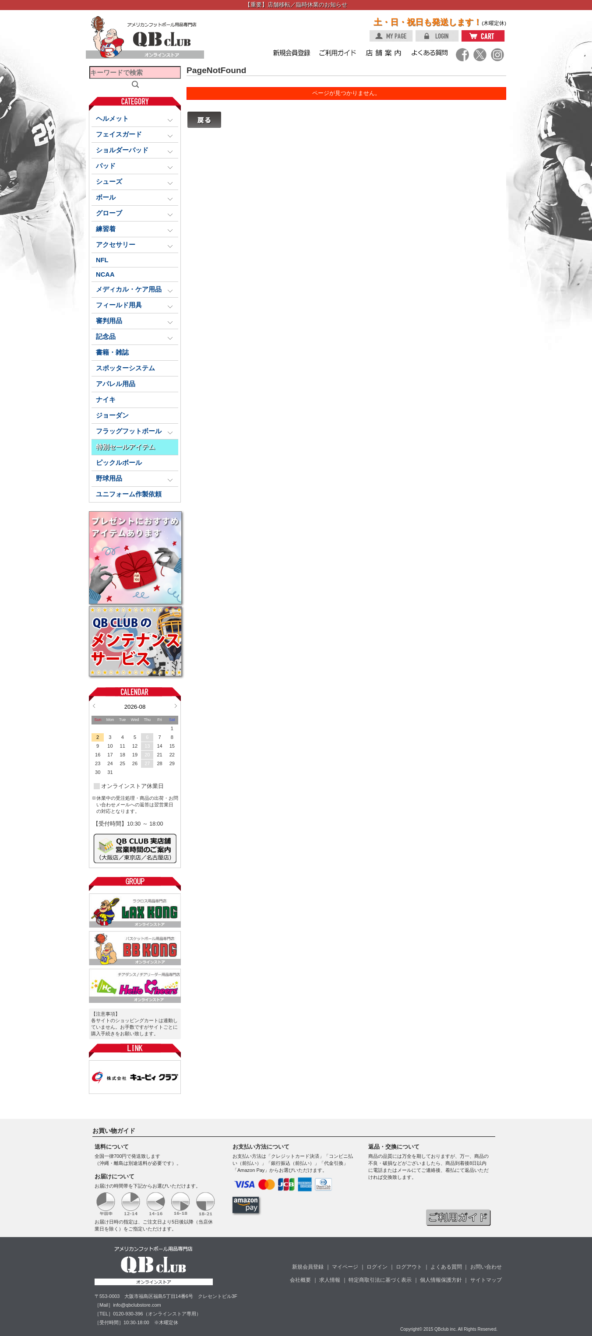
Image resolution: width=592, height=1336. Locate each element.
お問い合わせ (486, 1267)
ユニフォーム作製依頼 (129, 494)
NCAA (105, 274)
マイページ (345, 1267)
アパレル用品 (115, 383)
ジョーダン (112, 415)
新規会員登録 (308, 1267)
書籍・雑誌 (112, 352)
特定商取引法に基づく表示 (380, 1280)
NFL (102, 260)
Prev (94, 705)
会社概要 (300, 1280)
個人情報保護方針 (441, 1280)
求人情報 (329, 1280)
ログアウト (409, 1267)
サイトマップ (486, 1280)
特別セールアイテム (125, 446)
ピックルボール (119, 462)
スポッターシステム (125, 368)
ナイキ (106, 399)
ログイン (377, 1267)
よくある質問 (446, 1267)
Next (176, 705)
